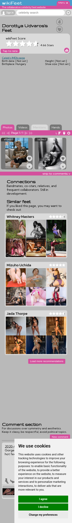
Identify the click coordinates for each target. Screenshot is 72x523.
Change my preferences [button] (43, 514)
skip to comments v (56, 173)
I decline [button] (43, 506)
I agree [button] (43, 499)
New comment (60, 436)
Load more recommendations (46, 361)
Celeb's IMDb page (13, 57)
